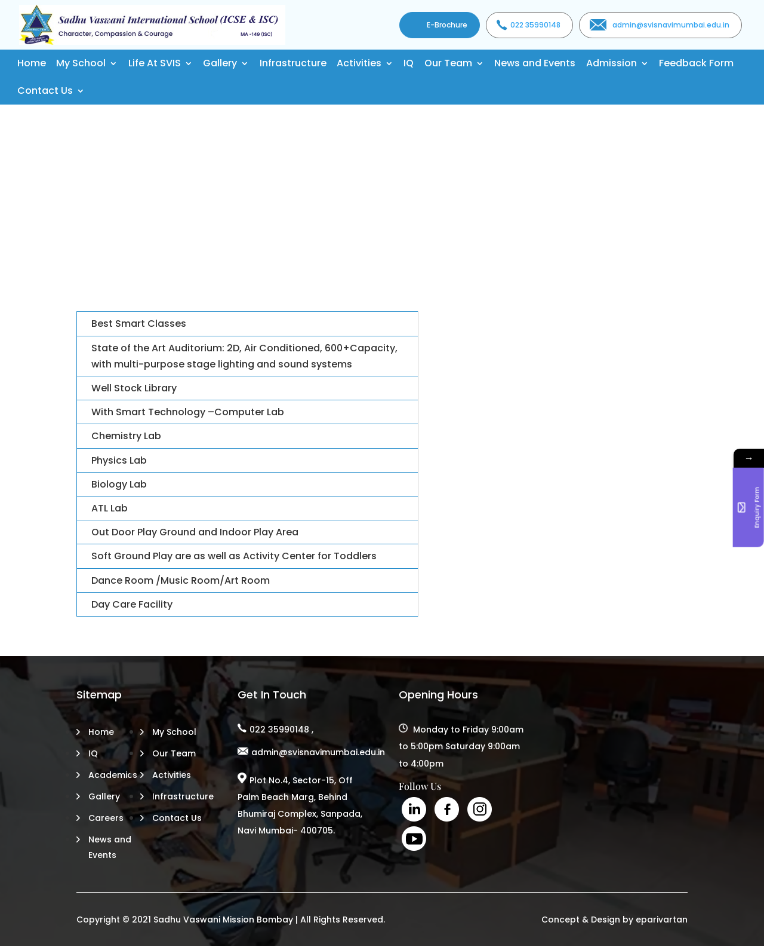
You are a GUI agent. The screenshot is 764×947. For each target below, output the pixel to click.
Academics (112, 775)
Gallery (220, 63)
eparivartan (662, 919)
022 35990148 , (281, 729)
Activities (359, 63)
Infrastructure (293, 63)
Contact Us (45, 91)
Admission (611, 63)
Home (31, 63)
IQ (408, 63)
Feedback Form (696, 63)
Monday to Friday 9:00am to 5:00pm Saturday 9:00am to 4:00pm (461, 746)
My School (81, 63)
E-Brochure (447, 25)
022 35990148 (535, 25)
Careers (106, 818)
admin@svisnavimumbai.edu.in (670, 25)
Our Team (448, 63)
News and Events (534, 63)
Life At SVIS (154, 63)
